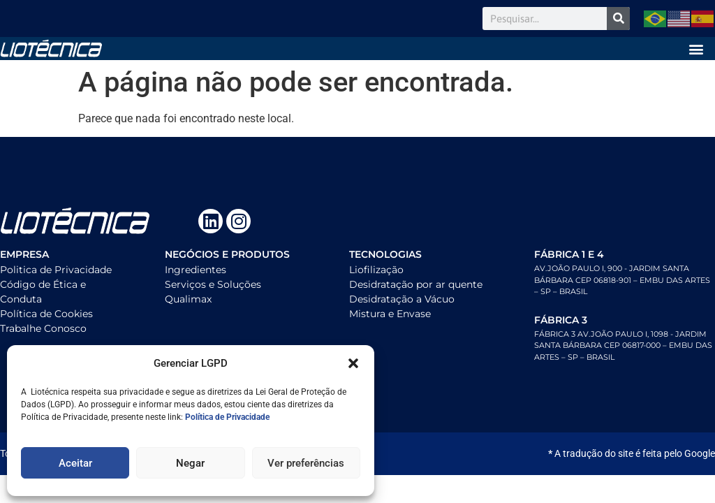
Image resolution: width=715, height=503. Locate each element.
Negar (190, 463)
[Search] (618, 18)
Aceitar (75, 463)
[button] (353, 363)
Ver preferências (305, 463)
